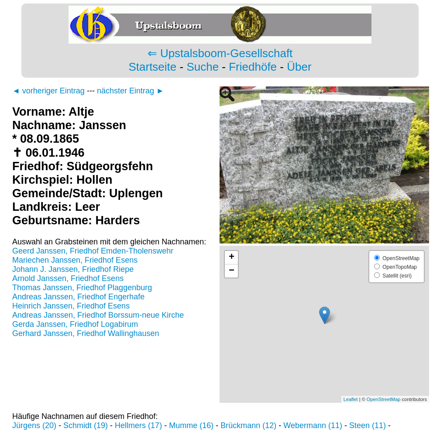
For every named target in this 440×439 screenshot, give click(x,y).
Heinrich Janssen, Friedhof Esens (71, 306)
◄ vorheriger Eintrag (48, 90)
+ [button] (231, 257)
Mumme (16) (191, 425)
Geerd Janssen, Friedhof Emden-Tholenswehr (92, 251)
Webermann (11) (312, 425)
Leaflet (351, 399)
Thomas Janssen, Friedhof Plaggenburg (82, 287)
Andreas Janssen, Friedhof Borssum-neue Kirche (98, 315)
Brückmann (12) (248, 425)
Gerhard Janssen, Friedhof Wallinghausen (85, 333)
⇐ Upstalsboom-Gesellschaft (220, 53)
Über (299, 66)
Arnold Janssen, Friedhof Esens (68, 278)
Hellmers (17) (138, 425)
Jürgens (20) (34, 425)
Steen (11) (367, 425)
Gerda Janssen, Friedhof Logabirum (75, 324)
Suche (202, 66)
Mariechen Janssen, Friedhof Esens (75, 260)
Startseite (152, 66)
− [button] (231, 271)
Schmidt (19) (85, 425)
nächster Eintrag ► (130, 90)
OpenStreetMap (384, 399)
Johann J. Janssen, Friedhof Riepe (73, 269)
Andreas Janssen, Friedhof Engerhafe (78, 296)
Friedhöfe (253, 66)
